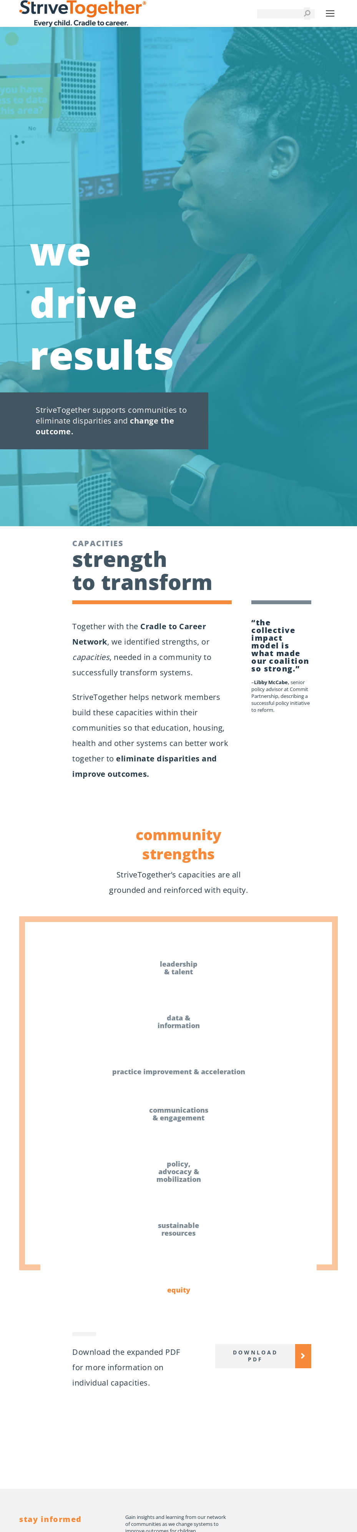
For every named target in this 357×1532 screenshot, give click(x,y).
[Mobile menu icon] (330, 13)
